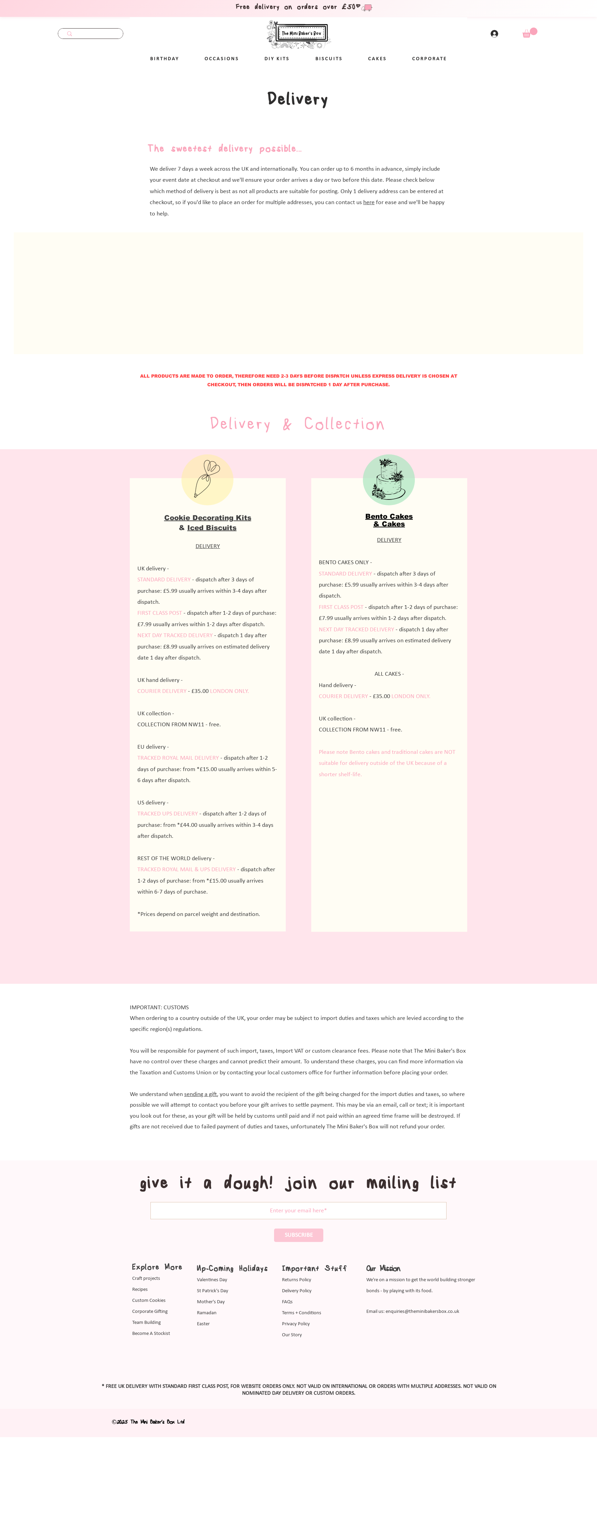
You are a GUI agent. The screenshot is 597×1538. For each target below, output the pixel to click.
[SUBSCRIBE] (298, 1235)
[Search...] (91, 35)
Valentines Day (212, 1280)
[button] (222, 59)
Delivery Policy (297, 1291)
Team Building (146, 1322)
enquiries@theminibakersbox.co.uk (422, 1311)
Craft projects (146, 1278)
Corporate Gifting (150, 1311)
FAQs (287, 1302)
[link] (529, 33)
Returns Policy (296, 1280)
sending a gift (200, 1094)
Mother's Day (211, 1302)
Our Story (292, 1335)
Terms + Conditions (301, 1313)
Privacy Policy (296, 1324)
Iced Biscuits (212, 527)
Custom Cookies (149, 1300)
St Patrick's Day (212, 1291)
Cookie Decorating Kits (207, 518)
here (369, 202)
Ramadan (207, 1313)
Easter (203, 1324)
